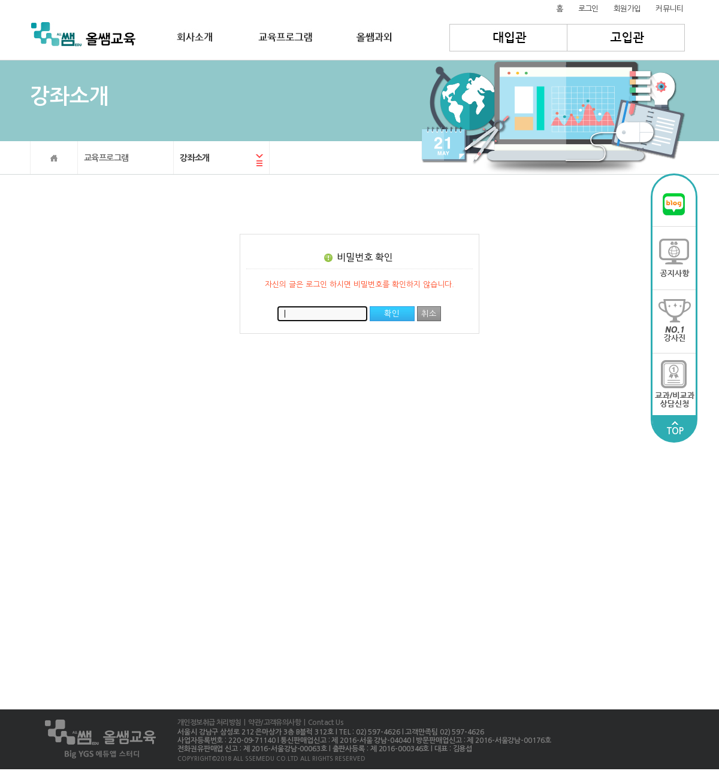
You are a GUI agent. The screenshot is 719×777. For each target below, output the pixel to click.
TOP (674, 428)
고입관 (626, 37)
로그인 (588, 9)
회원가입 (627, 9)
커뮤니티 (669, 9)
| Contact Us (322, 722)
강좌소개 (195, 158)
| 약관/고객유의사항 (271, 722)
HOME (54, 157)
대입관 (508, 37)
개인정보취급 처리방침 (209, 722)
